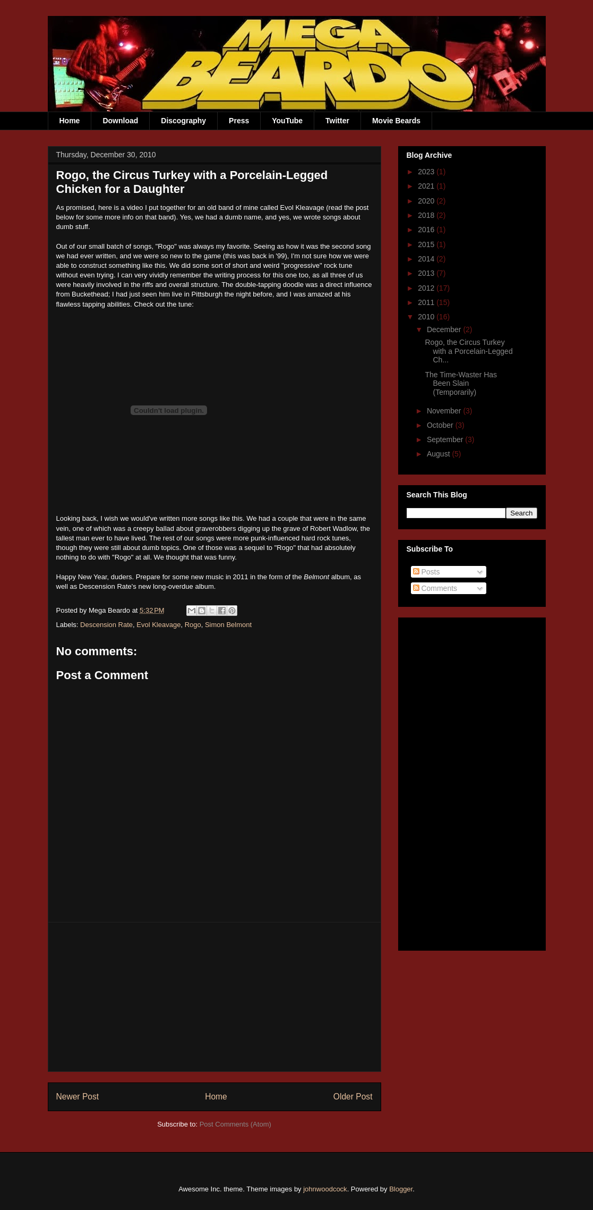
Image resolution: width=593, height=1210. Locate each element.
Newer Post (77, 1096)
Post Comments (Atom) (235, 1124)
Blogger (400, 1189)
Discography (183, 120)
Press (239, 120)
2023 (427, 171)
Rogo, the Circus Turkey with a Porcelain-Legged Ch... (468, 351)
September (446, 439)
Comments (435, 588)
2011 (427, 302)
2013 (427, 273)
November (445, 411)
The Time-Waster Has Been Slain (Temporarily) (461, 383)
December (445, 329)
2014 (427, 259)
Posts (426, 572)
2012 (427, 288)
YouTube (287, 120)
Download (120, 120)
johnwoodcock (325, 1189)
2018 (427, 215)
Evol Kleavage (158, 625)
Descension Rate (106, 625)
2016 (427, 229)
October (441, 425)
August (439, 454)
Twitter (337, 120)
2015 (427, 244)
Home (69, 120)
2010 (427, 316)
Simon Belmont (228, 625)
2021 (427, 186)
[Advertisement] (214, 996)
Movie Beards (396, 120)
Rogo (193, 625)
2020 (427, 201)
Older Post (353, 1096)
